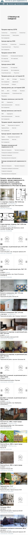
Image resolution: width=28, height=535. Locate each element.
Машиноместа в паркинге (14, 125)
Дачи (8, 79)
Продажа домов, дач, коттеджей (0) (12, 76)
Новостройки (16, 35)
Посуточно (16, 47)
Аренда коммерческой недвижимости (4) (13, 161)
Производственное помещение (8, 173)
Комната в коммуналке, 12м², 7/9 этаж (11, 293)
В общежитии (4, 55)
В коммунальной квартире (17, 55)
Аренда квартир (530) (8, 41)
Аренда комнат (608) (8, 64)
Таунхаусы (22, 79)
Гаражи (3, 125)
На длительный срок (6, 47)
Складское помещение (6, 155)
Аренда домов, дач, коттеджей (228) (13, 87)
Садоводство (10, 102)
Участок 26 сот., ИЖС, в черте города (11, 444)
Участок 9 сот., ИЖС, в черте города (11, 421)
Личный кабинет (20, 3)
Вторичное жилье (5, 35)
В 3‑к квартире (14, 58)
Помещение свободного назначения (9, 152)
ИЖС (2, 102)
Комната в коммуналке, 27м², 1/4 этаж (11, 312)
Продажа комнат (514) (8, 53)
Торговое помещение (20, 150)
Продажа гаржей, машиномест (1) (12, 122)
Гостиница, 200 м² (5, 507)
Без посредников (5, 38)
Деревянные (15, 81)
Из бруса (14, 84)
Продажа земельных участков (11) (12, 99)
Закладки (10, 3)
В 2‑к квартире (4, 58)
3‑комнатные (22, 32)
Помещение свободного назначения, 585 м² (13, 528)
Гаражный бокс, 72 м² (6, 486)
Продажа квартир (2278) (9, 29)
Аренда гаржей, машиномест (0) (11, 133)
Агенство (17, 104)
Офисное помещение (6, 150)
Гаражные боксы (5, 128)
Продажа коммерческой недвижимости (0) (9, 146)
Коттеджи (14, 79)
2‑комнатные (13, 32)
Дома (2, 79)
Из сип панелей (5, 84)
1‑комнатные (4, 32)
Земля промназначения (6, 104)
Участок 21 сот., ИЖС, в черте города (11, 465)
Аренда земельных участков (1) (11, 110)
